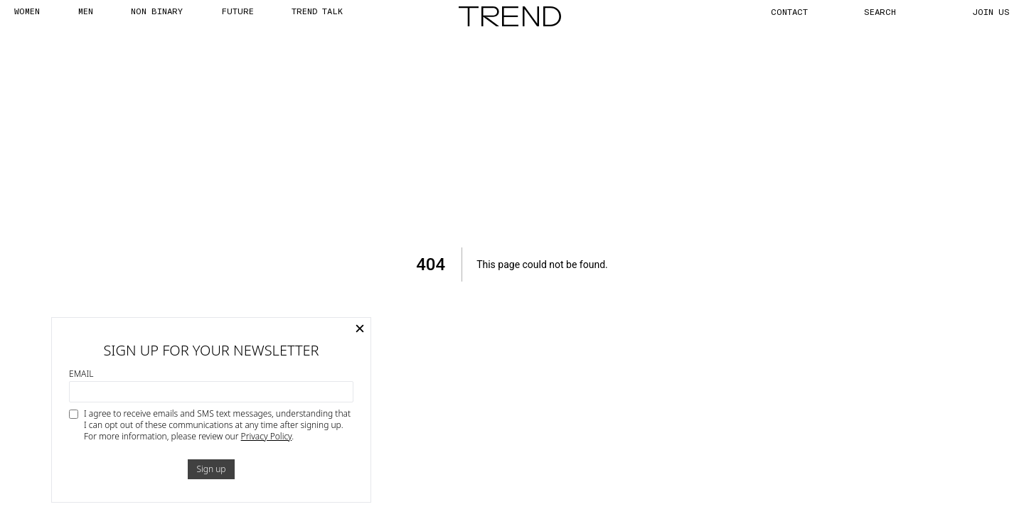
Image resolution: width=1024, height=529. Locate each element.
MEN (85, 11)
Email (81, 374)
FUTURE (237, 11)
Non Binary (157, 11)
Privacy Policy (266, 436)
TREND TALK (317, 11)
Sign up (210, 469)
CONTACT (789, 11)
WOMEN (27, 11)
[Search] (896, 11)
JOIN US (991, 11)
